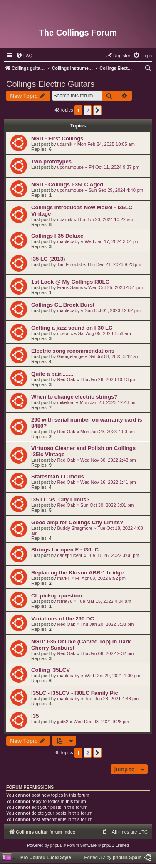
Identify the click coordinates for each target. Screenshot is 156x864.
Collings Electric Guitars (50, 84)
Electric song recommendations (72, 351)
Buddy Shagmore (74, 528)
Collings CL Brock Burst (62, 305)
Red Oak (66, 379)
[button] (97, 110)
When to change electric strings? (74, 397)
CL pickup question (56, 595)
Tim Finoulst (69, 264)
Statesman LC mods (57, 476)
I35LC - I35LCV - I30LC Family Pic (74, 693)
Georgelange (70, 356)
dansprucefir (69, 555)
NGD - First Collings (57, 138)
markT (63, 578)
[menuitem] (24, 56)
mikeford (65, 402)
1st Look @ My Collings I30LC (70, 282)
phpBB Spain (127, 857)
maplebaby (68, 241)
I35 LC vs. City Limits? (60, 499)
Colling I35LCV (50, 670)
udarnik (64, 144)
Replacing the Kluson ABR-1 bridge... (79, 572)
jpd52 (62, 721)
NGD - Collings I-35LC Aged (67, 184)
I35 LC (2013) (48, 259)
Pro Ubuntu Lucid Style (45, 857)
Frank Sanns (70, 287)
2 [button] (87, 110)
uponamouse (70, 167)
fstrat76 (64, 601)
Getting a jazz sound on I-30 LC (72, 328)
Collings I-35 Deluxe (57, 236)
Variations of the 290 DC (62, 618)
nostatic (65, 333)
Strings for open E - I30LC (65, 549)
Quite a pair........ (52, 374)
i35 (35, 716)
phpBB (56, 845)
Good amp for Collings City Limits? (77, 522)
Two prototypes (51, 161)
